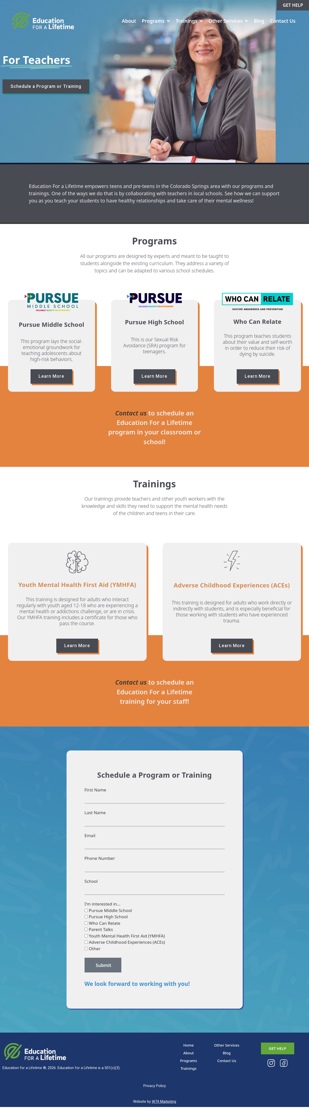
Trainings (188, 22)
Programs (155, 22)
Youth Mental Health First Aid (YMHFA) (127, 938)
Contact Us (281, 22)
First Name (95, 792)
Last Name (95, 814)
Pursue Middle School (110, 912)
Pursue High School (108, 919)
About (128, 22)
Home (188, 1047)
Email (90, 837)
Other (95, 950)
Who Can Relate (104, 925)
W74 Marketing (164, 1104)
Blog (258, 22)
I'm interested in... (103, 906)
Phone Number (100, 860)
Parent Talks (101, 931)
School (91, 883)
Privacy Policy (154, 1088)
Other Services (227, 22)
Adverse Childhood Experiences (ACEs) (127, 944)
